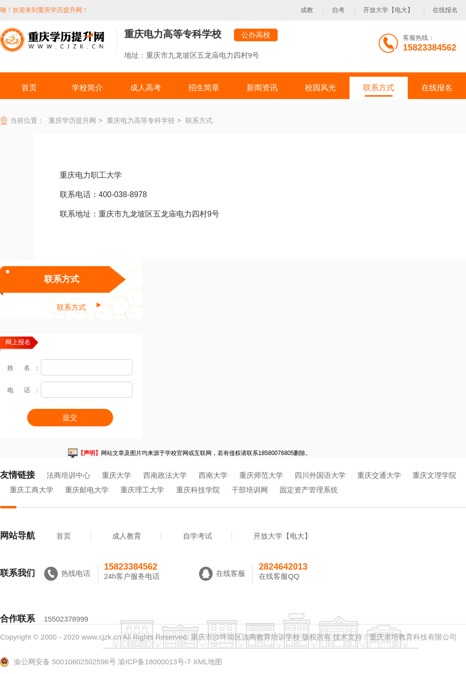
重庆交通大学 (379, 475)
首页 (63, 536)
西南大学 (213, 475)
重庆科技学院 (198, 490)
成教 (306, 10)
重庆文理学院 (434, 475)
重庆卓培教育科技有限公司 (413, 637)
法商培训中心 (68, 475)
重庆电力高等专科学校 (172, 34)
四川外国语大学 (320, 475)
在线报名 (445, 10)
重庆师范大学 (261, 475)
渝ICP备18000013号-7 (154, 661)
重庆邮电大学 (87, 490)
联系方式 (61, 279)
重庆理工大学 (142, 490)
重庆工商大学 (31, 490)
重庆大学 (116, 475)
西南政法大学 (165, 475)
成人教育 (126, 536)
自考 (338, 10)
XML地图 (207, 661)
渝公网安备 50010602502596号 (58, 662)
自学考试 (197, 536)
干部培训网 (250, 490)
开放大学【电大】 (388, 10)
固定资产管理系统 (309, 490)
